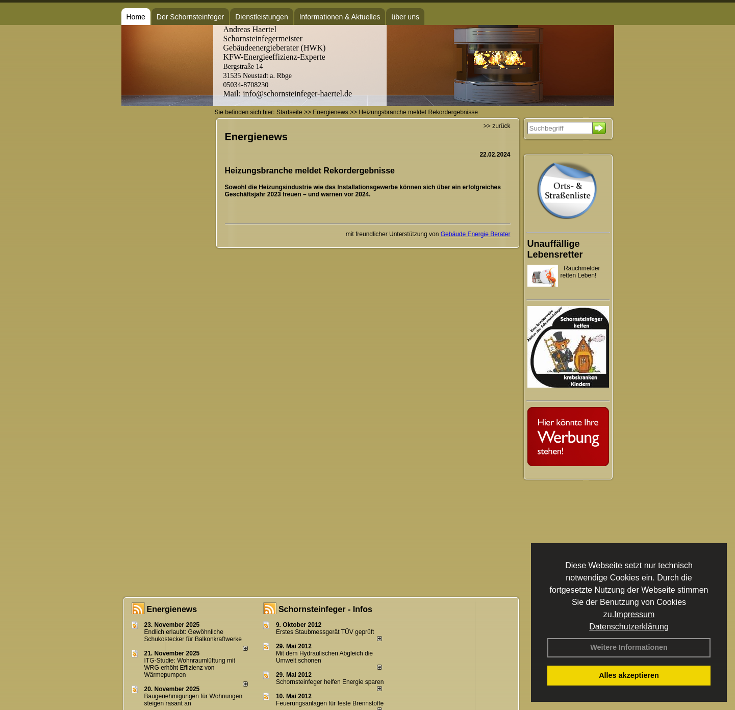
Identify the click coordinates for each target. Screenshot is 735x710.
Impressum (634, 614)
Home (135, 17)
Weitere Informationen (629, 647)
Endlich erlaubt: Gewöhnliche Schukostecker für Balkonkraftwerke (193, 635)
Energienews (172, 609)
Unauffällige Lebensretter (555, 249)
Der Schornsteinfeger (190, 17)
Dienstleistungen (261, 17)
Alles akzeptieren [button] (629, 675)
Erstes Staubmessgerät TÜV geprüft (325, 632)
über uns (405, 17)
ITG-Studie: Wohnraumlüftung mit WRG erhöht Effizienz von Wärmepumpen (190, 667)
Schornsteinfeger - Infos (325, 609)
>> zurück (497, 126)
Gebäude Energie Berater (476, 234)
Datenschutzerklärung (629, 626)
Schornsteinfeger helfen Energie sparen (330, 682)
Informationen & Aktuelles (340, 17)
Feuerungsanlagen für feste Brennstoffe (330, 703)
